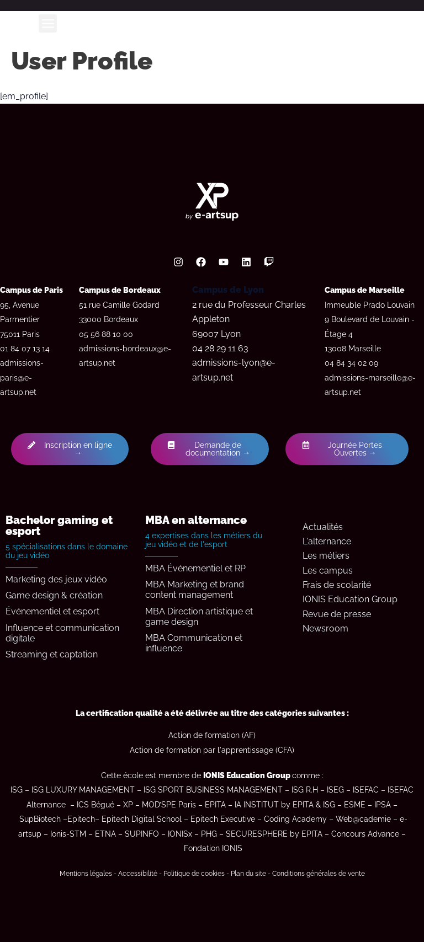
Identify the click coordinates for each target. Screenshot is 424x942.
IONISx (180, 833)
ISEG (335, 789)
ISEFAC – (370, 789)
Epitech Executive (222, 819)
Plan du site (248, 873)
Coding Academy (295, 819)
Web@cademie (363, 819)
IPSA (382, 804)
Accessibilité (137, 873)
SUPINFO (142, 833)
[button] (48, 23)
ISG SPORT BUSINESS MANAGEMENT (213, 789)
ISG (16, 789)
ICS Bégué (95, 804)
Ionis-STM (68, 833)
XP (128, 804)
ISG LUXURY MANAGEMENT (83, 789)
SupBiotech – (43, 819)
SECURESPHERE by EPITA (274, 833)
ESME (354, 804)
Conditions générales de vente (318, 873)
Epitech (81, 819)
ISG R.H (305, 789)
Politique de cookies (194, 873)
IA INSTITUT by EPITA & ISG (285, 804)
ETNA (105, 833)
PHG (209, 833)
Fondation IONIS (213, 848)
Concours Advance (365, 833)
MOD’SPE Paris (169, 804)
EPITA (215, 804)
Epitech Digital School (142, 819)
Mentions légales (86, 873)
